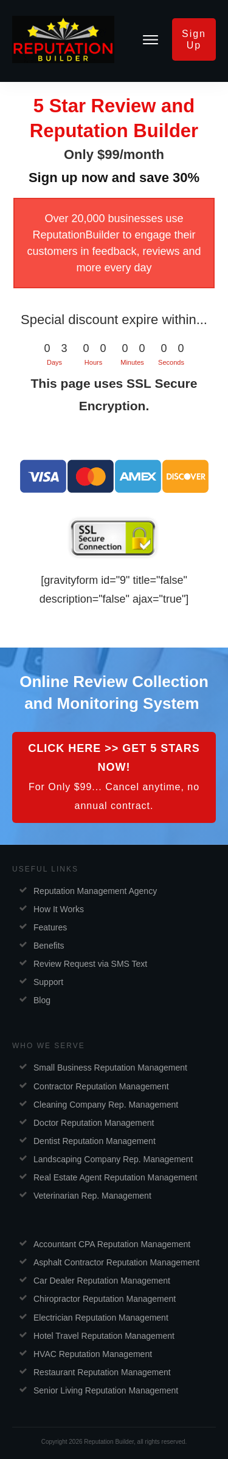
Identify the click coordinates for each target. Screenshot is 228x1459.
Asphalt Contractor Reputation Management (116, 1262)
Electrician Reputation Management (100, 1317)
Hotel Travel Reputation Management (103, 1336)
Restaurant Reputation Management (102, 1372)
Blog (41, 1000)
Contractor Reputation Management (101, 1086)
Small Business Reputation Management (110, 1067)
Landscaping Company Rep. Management (113, 1159)
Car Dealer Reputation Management (101, 1280)
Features (50, 927)
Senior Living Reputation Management (105, 1390)
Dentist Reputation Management (94, 1141)
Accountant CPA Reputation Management (111, 1244)
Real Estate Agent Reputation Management (115, 1177)
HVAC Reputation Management (92, 1354)
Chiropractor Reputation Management (104, 1299)
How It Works (58, 909)
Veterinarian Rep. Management (92, 1195)
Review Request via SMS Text (90, 964)
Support (48, 982)
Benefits (48, 945)
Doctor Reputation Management (93, 1123)
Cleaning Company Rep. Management (105, 1104)
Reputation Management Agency (95, 891)
